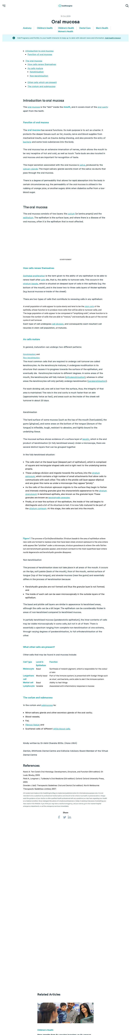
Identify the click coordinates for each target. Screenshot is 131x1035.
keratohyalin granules (59, 501)
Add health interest (113, 38)
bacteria (30, 145)
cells (43, 283)
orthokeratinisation (75, 381)
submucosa (47, 745)
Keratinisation (37, 71)
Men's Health (102, 28)
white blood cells (61, 769)
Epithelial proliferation (34, 279)
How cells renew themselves (41, 64)
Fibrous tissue (32, 765)
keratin (85, 443)
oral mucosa (34, 107)
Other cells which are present (42, 82)
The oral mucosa (33, 61)
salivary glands (30, 172)
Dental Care (85, 28)
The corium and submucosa (41, 86)
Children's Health (66, 28)
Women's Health (65, 31)
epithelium (28, 221)
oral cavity (48, 111)
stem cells (89, 310)
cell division (58, 327)
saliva (82, 169)
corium (71, 217)
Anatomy (27, 28)
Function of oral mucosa (39, 54)
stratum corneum (37, 512)
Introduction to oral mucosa (39, 51)
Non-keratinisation (39, 75)
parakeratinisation (97, 385)
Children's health (45, 28)
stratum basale (30, 287)
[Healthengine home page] (65, 5)
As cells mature (35, 68)
